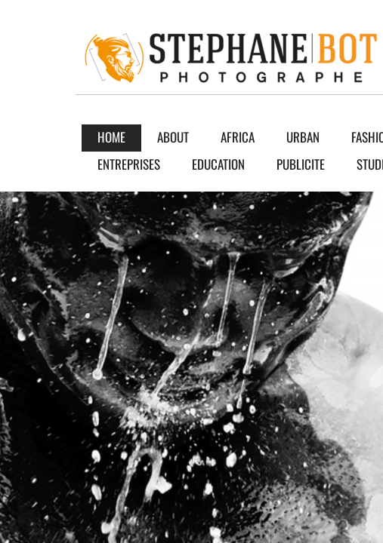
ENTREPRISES (128, 164)
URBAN (303, 136)
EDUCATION (218, 164)
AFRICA (238, 136)
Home (111, 136)
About (173, 136)
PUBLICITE (300, 164)
